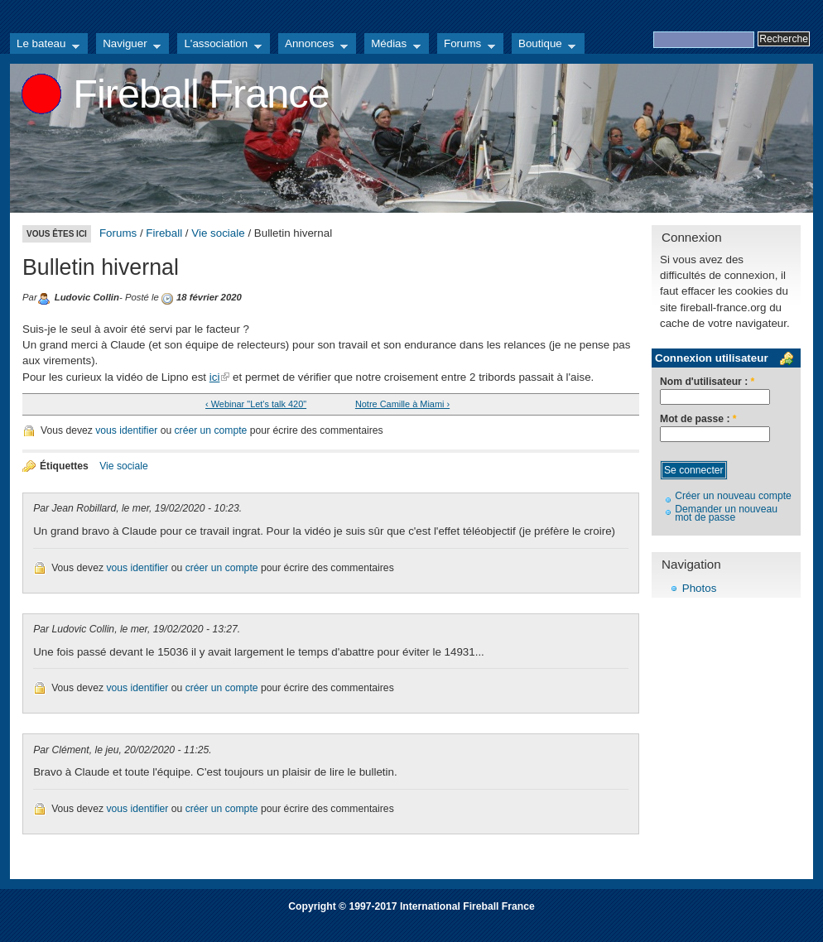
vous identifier (126, 430)
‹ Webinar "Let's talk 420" (255, 404)
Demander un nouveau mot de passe (726, 513)
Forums (466, 45)
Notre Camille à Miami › (402, 404)
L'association (219, 45)
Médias (392, 45)
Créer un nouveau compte (733, 496)
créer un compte (211, 430)
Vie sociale (217, 233)
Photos (699, 588)
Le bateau (44, 45)
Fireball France (201, 93)
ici (214, 377)
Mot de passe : (698, 419)
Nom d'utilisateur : (707, 382)
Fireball (164, 233)
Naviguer (128, 45)
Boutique (543, 45)
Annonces (313, 45)
